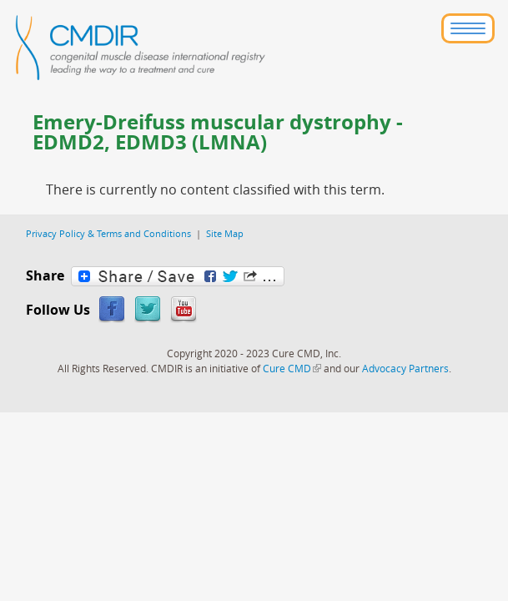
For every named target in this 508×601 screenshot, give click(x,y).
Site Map (225, 233)
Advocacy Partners (405, 368)
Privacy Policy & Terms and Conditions (108, 233)
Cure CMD (292, 368)
